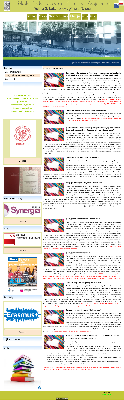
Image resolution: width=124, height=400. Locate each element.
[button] (121, 3)
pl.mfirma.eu (65, 398)
